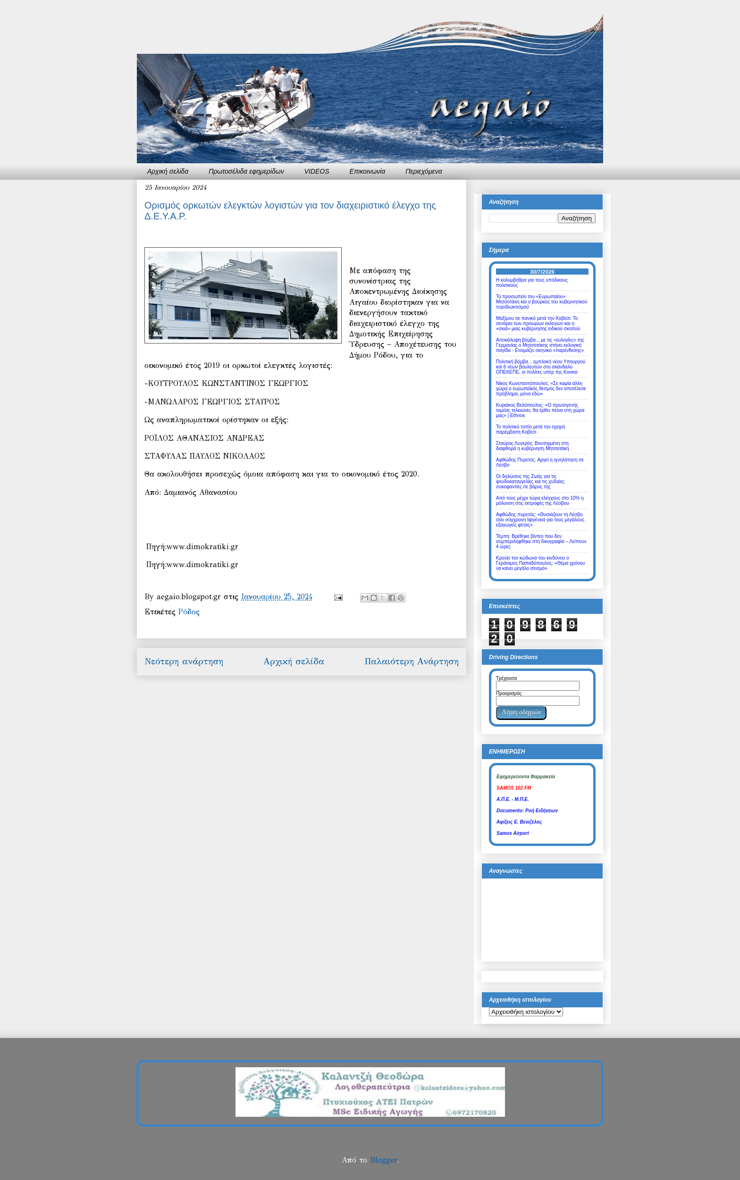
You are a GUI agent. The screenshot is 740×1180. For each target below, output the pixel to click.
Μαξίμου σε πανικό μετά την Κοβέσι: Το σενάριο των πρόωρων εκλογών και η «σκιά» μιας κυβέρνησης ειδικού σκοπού (538, 323)
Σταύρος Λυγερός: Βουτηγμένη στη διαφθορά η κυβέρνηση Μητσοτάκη (532, 446)
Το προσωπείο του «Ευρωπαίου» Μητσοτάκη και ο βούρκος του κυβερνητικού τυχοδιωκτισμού (541, 302)
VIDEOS (316, 171)
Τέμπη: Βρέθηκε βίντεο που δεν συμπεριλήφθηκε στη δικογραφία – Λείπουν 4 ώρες (541, 541)
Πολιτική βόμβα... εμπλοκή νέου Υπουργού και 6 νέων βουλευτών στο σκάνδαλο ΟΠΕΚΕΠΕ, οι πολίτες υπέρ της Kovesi (540, 367)
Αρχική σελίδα (167, 171)
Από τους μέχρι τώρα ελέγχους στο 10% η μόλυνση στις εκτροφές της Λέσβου (540, 500)
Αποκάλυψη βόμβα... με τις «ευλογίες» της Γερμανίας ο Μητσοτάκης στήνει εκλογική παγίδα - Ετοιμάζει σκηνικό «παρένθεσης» (540, 345)
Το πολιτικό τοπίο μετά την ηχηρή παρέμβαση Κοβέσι (530, 429)
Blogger (383, 1159)
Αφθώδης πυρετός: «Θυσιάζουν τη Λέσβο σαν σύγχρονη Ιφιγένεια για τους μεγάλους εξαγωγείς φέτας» (540, 519)
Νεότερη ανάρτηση (183, 661)
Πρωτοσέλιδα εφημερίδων (246, 171)
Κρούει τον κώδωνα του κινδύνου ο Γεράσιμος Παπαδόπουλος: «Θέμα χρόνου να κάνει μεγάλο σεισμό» (540, 563)
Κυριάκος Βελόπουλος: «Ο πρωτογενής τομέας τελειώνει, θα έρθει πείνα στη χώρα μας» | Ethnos (540, 410)
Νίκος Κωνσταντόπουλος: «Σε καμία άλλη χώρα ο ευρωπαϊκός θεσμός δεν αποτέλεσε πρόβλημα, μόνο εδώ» (541, 388)
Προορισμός (508, 693)
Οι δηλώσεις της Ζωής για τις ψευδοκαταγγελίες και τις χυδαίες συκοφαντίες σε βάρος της (530, 481)
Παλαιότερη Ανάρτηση (411, 661)
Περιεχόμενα (423, 171)
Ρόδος (189, 611)
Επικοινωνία (368, 171)
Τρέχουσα (506, 678)
